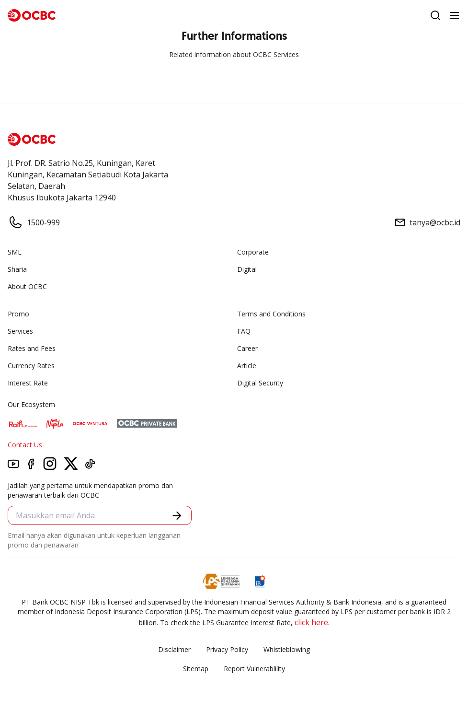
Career (247, 348)
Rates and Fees (32, 348)
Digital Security (260, 382)
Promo (18, 313)
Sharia (17, 269)
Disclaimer (174, 649)
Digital (247, 269)
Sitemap (195, 668)
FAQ (244, 331)
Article (246, 365)
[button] (177, 515)
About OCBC (27, 286)
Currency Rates (31, 365)
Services (20, 331)
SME (15, 251)
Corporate (253, 251)
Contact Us (25, 444)
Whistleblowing (286, 649)
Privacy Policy (227, 649)
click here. (312, 622)
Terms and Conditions (271, 313)
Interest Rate (28, 382)
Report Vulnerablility (254, 668)
